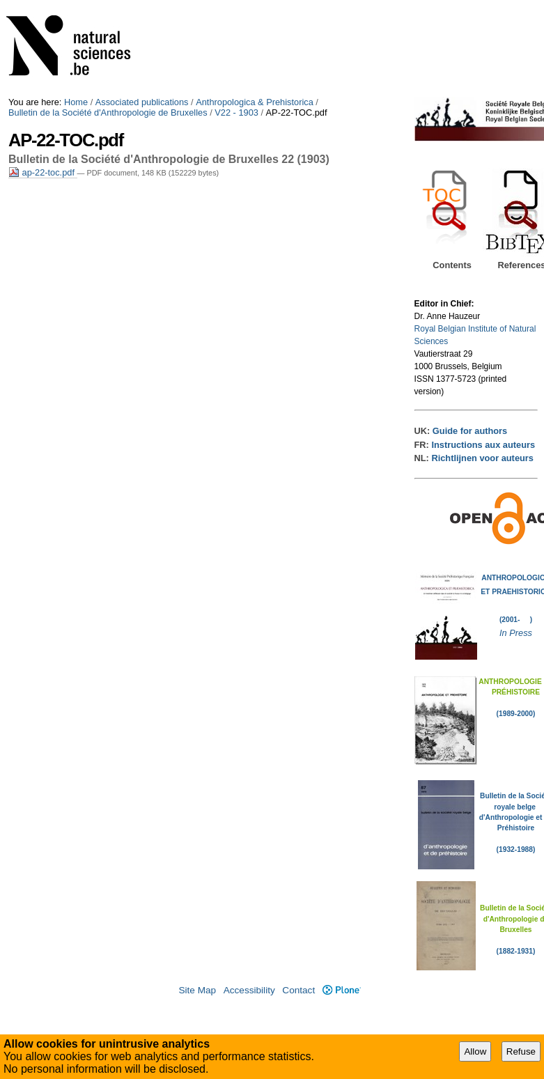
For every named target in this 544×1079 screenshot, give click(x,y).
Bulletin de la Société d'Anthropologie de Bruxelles (108, 112)
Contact (298, 990)
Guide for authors (470, 431)
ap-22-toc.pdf (42, 172)
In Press (515, 633)
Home (76, 102)
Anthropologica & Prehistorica (254, 102)
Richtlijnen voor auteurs (482, 458)
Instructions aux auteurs (483, 445)
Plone (341, 990)
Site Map (197, 990)
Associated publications (142, 102)
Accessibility (249, 990)
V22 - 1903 (236, 112)
